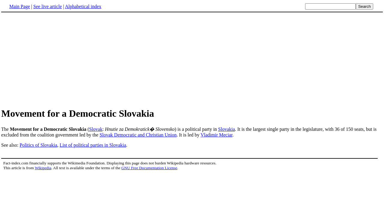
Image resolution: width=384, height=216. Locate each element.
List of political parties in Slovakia (93, 145)
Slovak (95, 129)
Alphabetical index (83, 6)
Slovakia (226, 129)
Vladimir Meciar (216, 134)
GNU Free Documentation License (149, 168)
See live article (47, 6)
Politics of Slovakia (38, 145)
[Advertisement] (51, 60)
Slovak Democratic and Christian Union (138, 134)
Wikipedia (43, 168)
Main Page (19, 6)
